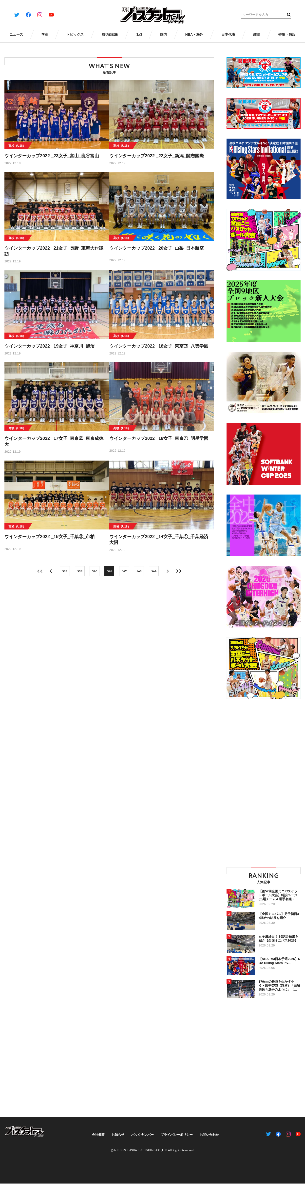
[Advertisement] (242, 782)
